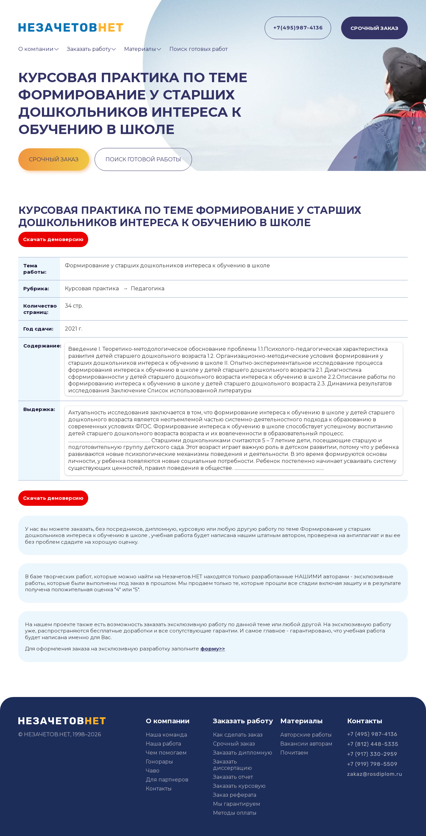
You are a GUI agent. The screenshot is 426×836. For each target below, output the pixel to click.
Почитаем (294, 753)
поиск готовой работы (143, 159)
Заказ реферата (234, 795)
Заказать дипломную (242, 753)
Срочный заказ (234, 744)
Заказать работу (89, 49)
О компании (36, 49)
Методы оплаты (235, 813)
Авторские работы (306, 735)
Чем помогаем (166, 753)
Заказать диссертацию (232, 765)
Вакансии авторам (306, 744)
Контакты (159, 788)
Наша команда (166, 735)
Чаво (152, 770)
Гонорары (159, 762)
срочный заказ (54, 159)
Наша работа (163, 744)
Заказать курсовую (239, 786)
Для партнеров (167, 779)
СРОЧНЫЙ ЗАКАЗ (374, 28)
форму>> (212, 648)
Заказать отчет (233, 777)
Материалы (140, 49)
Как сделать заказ (238, 735)
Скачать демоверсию (53, 239)
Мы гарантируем (236, 804)
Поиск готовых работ (198, 49)
